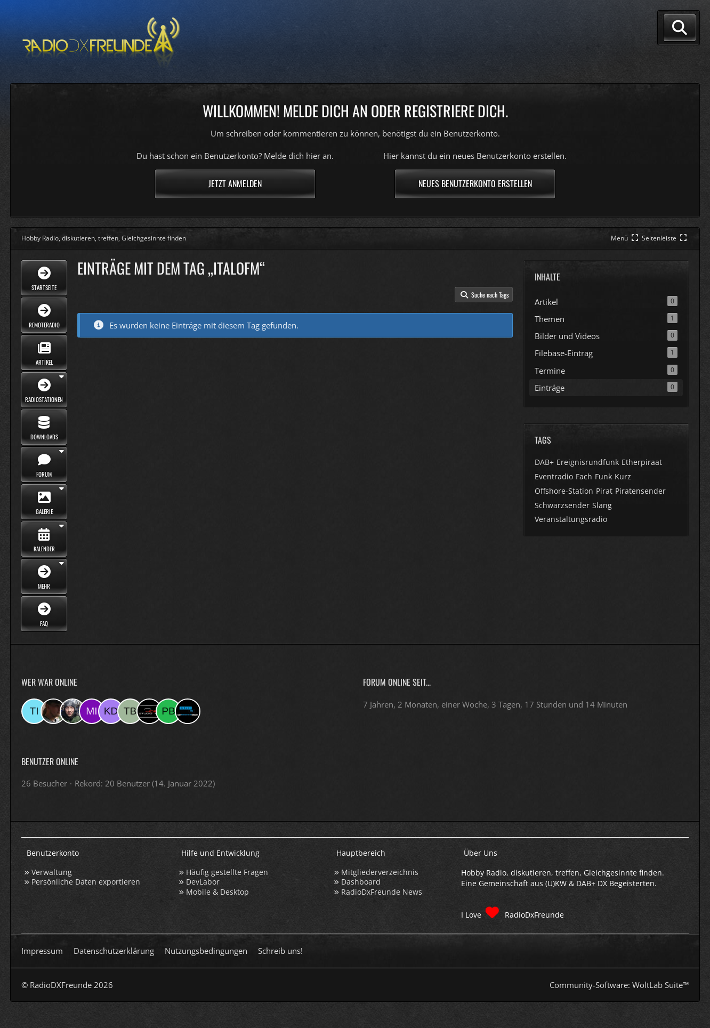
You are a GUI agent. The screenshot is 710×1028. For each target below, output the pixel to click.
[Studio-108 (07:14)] (149, 711)
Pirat (604, 491)
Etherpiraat (642, 462)
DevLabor (203, 882)
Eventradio (554, 476)
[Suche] (680, 27)
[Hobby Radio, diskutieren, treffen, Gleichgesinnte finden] (101, 42)
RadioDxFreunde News (381, 892)
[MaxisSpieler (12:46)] (187, 711)
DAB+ (544, 462)
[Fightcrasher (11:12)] (53, 711)
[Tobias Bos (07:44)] (130, 711)
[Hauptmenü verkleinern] (625, 238)
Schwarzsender (562, 505)
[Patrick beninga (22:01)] (168, 711)
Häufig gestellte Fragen (227, 872)
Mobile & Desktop (217, 892)
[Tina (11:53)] (34, 711)
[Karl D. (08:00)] (111, 711)
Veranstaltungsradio (571, 519)
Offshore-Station (564, 491)
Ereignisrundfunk (587, 462)
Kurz (623, 476)
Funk (603, 476)
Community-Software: (619, 984)
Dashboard (361, 882)
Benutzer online (49, 761)
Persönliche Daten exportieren (85, 882)
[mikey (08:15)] (91, 711)
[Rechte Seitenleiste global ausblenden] (665, 238)
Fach (584, 476)
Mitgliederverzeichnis (379, 872)
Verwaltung (51, 872)
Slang (602, 505)
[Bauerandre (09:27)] (72, 711)
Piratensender (640, 491)
